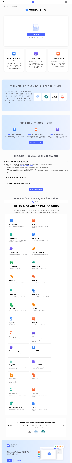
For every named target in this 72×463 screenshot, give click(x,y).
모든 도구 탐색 (22, 417)
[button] (4, 2)
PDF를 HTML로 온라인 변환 (36, 194)
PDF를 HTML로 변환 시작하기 (36, 144)
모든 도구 (8, 7)
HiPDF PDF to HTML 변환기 (26, 168)
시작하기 (11, 417)
